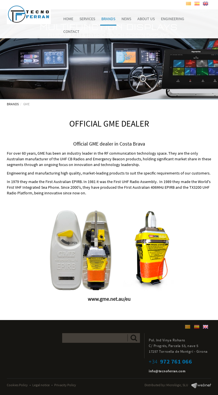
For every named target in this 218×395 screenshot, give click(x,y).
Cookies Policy (17, 385)
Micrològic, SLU (177, 385)
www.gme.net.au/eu (109, 299)
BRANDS (13, 104)
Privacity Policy (65, 385)
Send (134, 337)
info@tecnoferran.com (167, 371)
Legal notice (41, 385)
